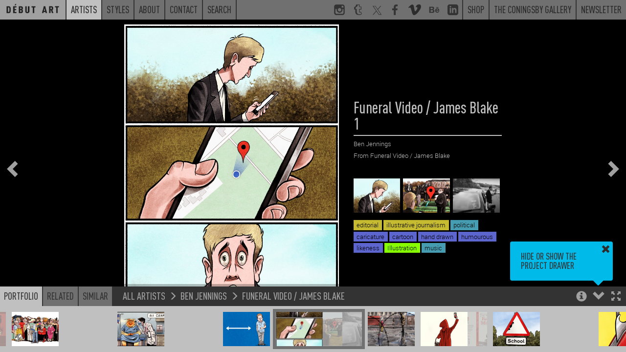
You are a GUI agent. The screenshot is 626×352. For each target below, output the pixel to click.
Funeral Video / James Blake (293, 295)
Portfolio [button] (21, 295)
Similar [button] (95, 295)
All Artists (144, 295)
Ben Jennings (203, 295)
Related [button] (60, 295)
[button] (616, 297)
